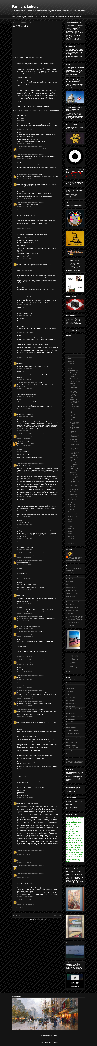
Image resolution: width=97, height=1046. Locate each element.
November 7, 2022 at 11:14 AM (25, 620)
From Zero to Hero (74, 381)
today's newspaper (34, 634)
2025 (69, 361)
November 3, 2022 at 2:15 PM (25, 199)
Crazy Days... (73, 491)
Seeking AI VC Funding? (73, 384)
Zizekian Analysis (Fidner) (73, 748)
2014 (69, 536)
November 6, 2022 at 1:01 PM (25, 557)
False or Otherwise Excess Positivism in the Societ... (73, 414)
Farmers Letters (25, 6)
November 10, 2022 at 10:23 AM (25, 904)
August (72, 499)
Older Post (57, 915)
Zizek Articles (70, 700)
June (71, 504)
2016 (69, 531)
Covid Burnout (73, 439)
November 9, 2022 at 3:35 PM (25, 877)
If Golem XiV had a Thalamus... (74, 463)
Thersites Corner (71, 625)
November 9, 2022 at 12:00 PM (25, 705)
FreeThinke (69, 581)
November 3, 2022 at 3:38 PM (25, 206)
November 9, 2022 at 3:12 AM (24, 672)
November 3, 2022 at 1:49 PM (25, 178)
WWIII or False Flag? (73, 449)
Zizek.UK (68, 694)
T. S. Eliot (69, 672)
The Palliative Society (73, 375)
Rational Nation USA (72, 610)
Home (37, 915)
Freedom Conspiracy (72, 576)
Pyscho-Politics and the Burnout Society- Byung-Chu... (74, 444)
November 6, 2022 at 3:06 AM (24, 524)
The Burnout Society (72, 730)
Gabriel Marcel (70, 751)
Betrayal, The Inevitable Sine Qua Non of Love (74, 402)
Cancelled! (72, 409)
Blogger (57, 1042)
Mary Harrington (70, 754)
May (71, 506)
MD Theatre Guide (71, 703)
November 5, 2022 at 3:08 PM (25, 445)
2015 (69, 533)
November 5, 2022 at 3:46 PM (25, 496)
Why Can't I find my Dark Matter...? (73, 459)
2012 (69, 541)
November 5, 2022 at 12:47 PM (25, 416)
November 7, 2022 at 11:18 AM (25, 636)
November (73, 373)
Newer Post (17, 915)
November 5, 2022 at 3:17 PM (25, 460)
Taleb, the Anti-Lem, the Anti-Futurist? (73, 476)
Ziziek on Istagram (71, 745)
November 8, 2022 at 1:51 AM (24, 656)
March (72, 511)
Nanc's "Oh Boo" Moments (73, 599)
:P (17, 852)
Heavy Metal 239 (71, 590)
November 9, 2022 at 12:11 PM (25, 726)
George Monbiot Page (72, 742)
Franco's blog (70, 573)
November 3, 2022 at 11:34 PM (25, 332)
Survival (71, 419)
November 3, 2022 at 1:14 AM (24, 129)
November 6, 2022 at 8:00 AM (24, 549)
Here (18, 562)
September (73, 497)
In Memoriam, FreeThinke (73, 388)
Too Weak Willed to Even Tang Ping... (74, 423)
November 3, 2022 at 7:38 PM (25, 315)
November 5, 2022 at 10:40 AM (25, 396)
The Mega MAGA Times (73, 622)
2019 (69, 524)
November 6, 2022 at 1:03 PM (25, 564)
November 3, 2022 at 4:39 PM (25, 284)
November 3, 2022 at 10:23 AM (25, 151)
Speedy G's (69, 613)
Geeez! (68, 584)
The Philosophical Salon (73, 680)
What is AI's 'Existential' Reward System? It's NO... (73, 394)
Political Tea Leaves (71, 605)
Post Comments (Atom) (41, 919)
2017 (69, 529)
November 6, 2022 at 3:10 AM (24, 538)
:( (17, 875)
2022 (69, 368)
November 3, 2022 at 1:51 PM (25, 188)
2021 (69, 519)
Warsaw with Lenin (25, 270)
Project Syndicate (71, 727)
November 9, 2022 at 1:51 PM (25, 854)
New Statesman (70, 706)
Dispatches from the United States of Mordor (73, 569)
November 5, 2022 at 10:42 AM (25, 408)
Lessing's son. (30, 662)
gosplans (23, 386)
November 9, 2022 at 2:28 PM (25, 870)
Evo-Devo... (72, 472)
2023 (69, 366)
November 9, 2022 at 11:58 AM (25, 698)
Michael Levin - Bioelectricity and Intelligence (74, 468)
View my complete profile (73, 560)
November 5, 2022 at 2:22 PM (25, 430)
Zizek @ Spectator (71, 697)
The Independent (71, 683)
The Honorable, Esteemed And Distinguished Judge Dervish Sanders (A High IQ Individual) (74, 618)
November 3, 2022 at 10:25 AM (25, 158)
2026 (69, 358)
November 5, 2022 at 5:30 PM (25, 517)
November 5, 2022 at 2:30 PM (25, 438)
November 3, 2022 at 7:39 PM (25, 323)
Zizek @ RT (69, 691)
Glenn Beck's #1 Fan (72, 587)
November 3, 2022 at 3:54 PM (25, 228)
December (73, 370)
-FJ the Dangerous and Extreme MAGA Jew (29, 146)
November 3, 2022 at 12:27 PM (25, 171)
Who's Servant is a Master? (74, 486)
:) (17, 860)
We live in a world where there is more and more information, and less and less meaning (74, 761)
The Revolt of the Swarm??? (74, 435)
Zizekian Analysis (71, 713)
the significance (23, 626)
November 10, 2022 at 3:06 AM (25, 896)
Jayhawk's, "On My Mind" (73, 593)
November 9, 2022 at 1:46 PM (25, 847)
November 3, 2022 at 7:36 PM (25, 304)
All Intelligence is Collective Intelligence (74, 453)
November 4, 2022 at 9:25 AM (24, 368)
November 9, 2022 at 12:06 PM (25, 716)
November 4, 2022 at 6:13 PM (25, 379)
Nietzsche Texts (70, 719)
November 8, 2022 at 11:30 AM (25, 664)
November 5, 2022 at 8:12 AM (24, 388)
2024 (69, 363)
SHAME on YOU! (74, 489)
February (72, 514)
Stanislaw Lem (70, 725)
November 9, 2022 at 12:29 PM (25, 797)
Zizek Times (69, 686)
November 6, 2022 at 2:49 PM (25, 603)
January (72, 516)
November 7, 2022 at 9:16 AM (24, 613)
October (72, 494)
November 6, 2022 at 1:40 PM (25, 589)
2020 (69, 521)
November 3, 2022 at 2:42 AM (24, 143)
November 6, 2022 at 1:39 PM (25, 579)
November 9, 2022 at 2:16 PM (25, 862)
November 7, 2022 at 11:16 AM (25, 628)
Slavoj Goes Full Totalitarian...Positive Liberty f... (74, 481)
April (71, 509)
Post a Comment (20, 907)
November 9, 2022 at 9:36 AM (24, 687)
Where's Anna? (73, 379)
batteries (22, 723)
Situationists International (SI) (74, 716)
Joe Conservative (22, 441)
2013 (69, 538)
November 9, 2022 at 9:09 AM (24, 679)
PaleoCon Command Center (74, 602)
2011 (69, 543)
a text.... (21, 555)
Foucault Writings (71, 722)
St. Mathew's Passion (72, 432)
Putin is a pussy (21, 120)
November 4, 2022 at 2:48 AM (24, 357)
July (71, 502)
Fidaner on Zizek (74, 406)
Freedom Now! (70, 579)
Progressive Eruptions (72, 607)
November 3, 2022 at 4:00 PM (25, 258)
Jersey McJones (70, 596)
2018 (69, 526)
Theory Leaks (70, 688)
